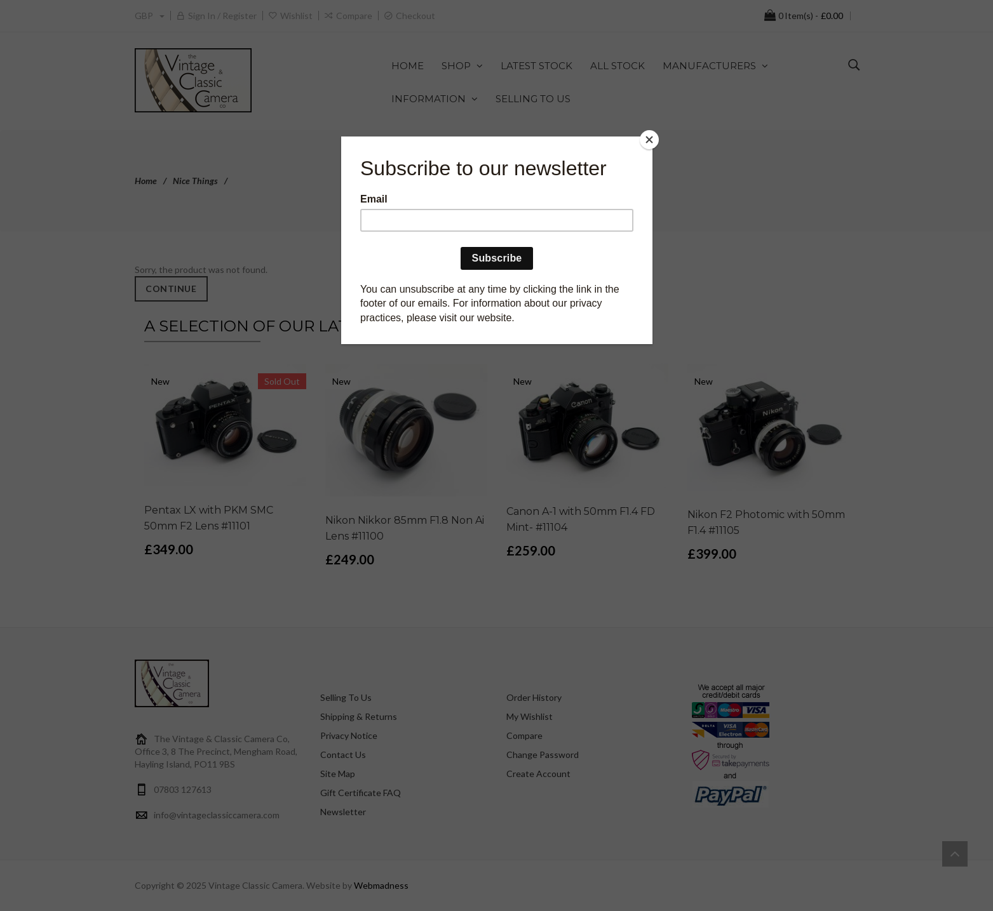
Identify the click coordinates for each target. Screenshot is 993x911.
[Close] (649, 139)
